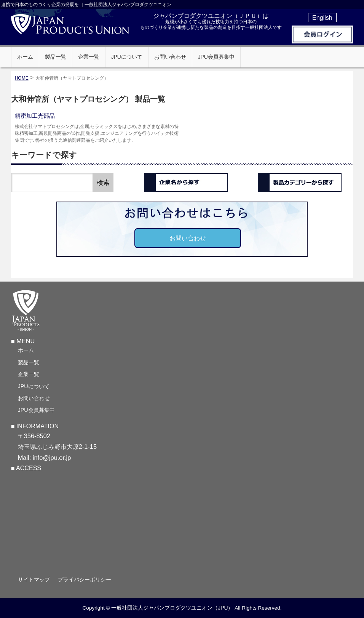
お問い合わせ (187, 238)
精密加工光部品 (35, 115)
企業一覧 (28, 374)
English (322, 17)
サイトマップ (34, 579)
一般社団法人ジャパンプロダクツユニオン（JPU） (172, 608)
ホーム (26, 350)
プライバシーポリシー (84, 579)
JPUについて (33, 386)
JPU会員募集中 (36, 410)
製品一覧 (28, 362)
